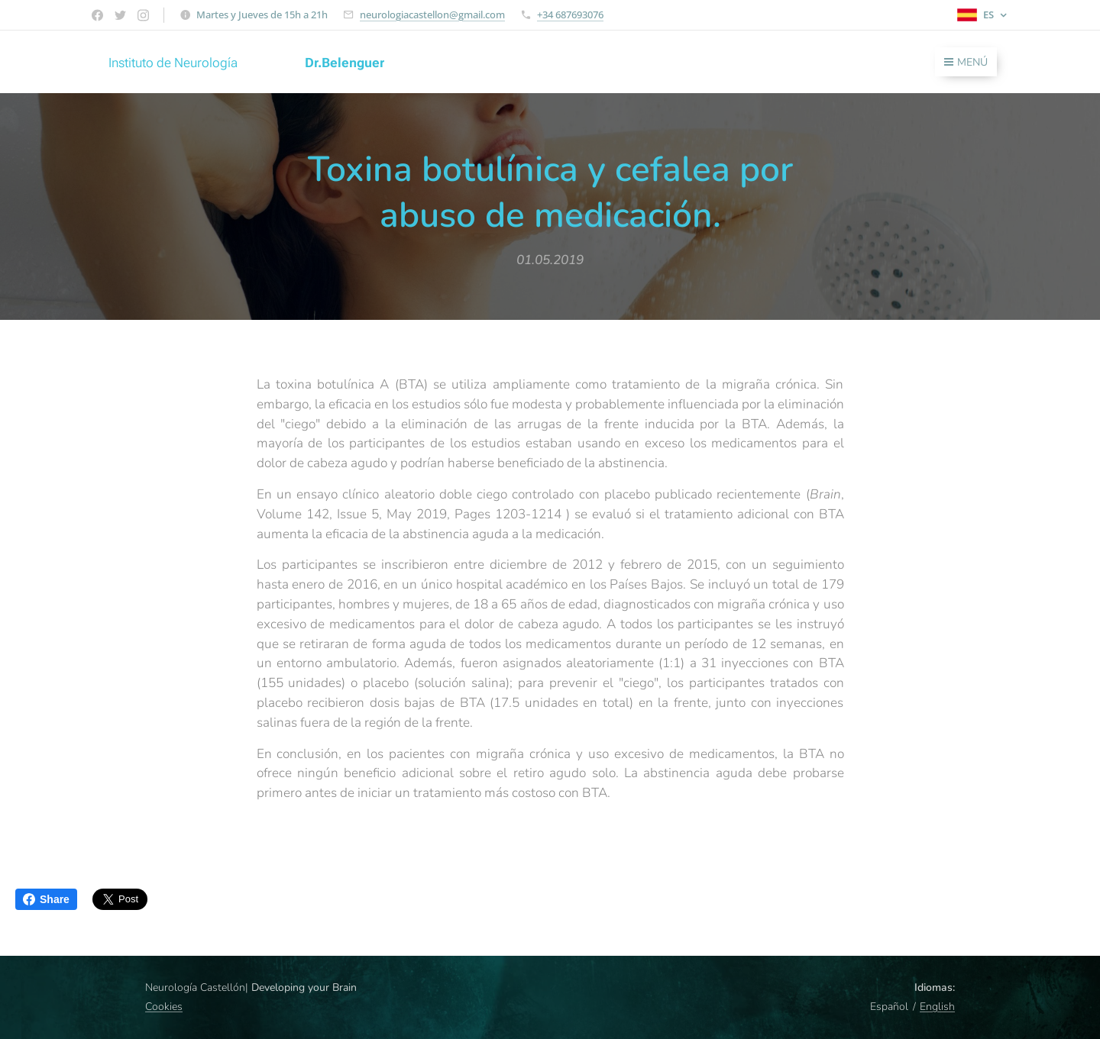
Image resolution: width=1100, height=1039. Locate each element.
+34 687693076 (570, 14)
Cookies (164, 1006)
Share (46, 899)
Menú (966, 62)
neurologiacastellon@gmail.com (432, 14)
